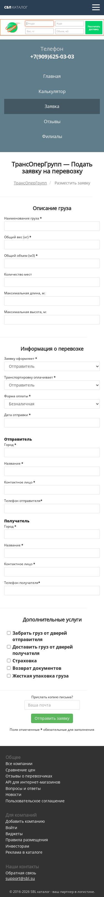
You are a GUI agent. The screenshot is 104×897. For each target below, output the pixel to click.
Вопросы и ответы (23, 788)
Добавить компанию (25, 821)
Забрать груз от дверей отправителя (37, 636)
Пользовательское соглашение (35, 800)
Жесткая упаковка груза (38, 676)
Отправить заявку (52, 718)
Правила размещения (27, 839)
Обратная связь (21, 872)
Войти (11, 827)
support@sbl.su (20, 878)
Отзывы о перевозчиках (29, 776)
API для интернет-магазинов (33, 782)
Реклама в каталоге (24, 852)
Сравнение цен (20, 769)
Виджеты (14, 833)
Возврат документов (34, 668)
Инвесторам (17, 846)
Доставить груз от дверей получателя (40, 650)
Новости (13, 794)
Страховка (22, 661)
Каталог (16, 7)
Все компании (19, 763)
